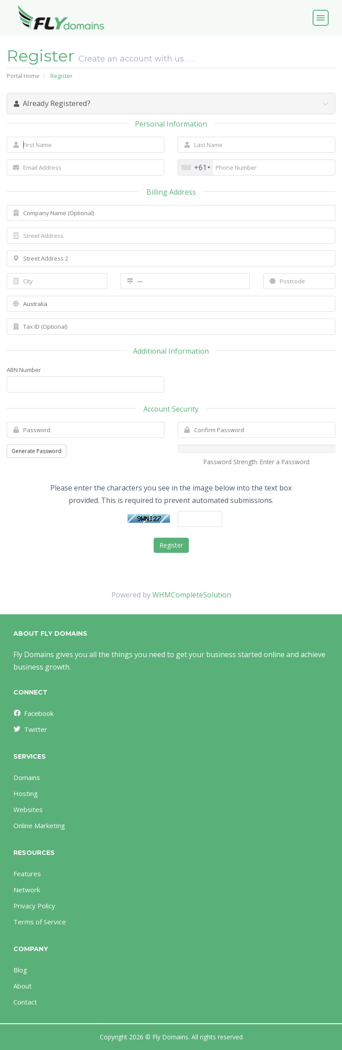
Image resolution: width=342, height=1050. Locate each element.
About (22, 985)
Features (27, 873)
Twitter (29, 729)
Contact (25, 1001)
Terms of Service (39, 921)
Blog (20, 969)
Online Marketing (39, 825)
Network (26, 889)
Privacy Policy (34, 905)
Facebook (32, 713)
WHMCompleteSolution (191, 595)
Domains (26, 777)
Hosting (25, 793)
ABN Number (24, 370)
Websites (28, 809)
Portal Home (23, 76)
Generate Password (36, 451)
